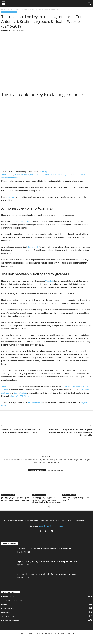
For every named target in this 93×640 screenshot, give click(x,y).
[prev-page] (45, 506)
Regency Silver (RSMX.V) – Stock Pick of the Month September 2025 (47, 561)
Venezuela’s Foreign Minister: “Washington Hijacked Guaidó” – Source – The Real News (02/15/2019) (70, 432)
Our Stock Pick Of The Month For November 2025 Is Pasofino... (44, 548)
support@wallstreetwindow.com (51, 526)
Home (3, 9)
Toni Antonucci (7, 175)
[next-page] (48, 506)
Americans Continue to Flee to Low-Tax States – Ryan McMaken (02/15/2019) (20, 431)
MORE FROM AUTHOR (55, 470)
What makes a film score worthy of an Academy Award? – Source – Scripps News (75, 498)
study (13, 197)
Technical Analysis (8, 616)
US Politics (5, 604)
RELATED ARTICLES (36, 470)
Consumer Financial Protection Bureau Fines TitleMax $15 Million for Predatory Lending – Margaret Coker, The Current (15, 498)
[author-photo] (46, 447)
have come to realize (23, 221)
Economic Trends (8, 597)
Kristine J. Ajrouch (41, 175)
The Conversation (34, 402)
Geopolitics (5, 612)
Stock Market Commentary (11, 601)
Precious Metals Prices (10, 620)
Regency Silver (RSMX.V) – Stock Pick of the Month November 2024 (46, 574)
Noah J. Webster (79, 175)
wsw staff (6, 30)
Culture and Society (13, 9)
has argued (33, 247)
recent (7, 197)
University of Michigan (23, 175)
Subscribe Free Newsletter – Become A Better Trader (46, 633)
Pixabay (43, 171)
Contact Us (70, 633)
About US (22, 633)
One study (49, 281)
